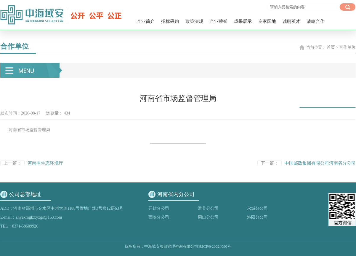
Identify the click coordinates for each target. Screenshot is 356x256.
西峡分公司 (158, 217)
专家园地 (267, 21)
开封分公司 (158, 208)
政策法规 (194, 21)
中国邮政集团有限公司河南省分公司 (320, 163)
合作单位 (347, 47)
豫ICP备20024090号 (214, 246)
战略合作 (316, 21)
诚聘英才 (291, 21)
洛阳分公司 (257, 217)
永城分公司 (257, 208)
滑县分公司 (208, 208)
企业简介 (146, 21)
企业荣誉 (218, 21)
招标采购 (170, 21)
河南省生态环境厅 (45, 163)
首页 (331, 47)
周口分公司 (208, 217)
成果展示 (243, 21)
